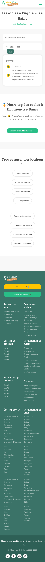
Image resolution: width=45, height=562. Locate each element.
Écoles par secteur (29, 306)
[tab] (22, 46)
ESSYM (10, 61)
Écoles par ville (12, 409)
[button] (40, 4)
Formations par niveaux (12, 379)
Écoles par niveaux (9, 342)
